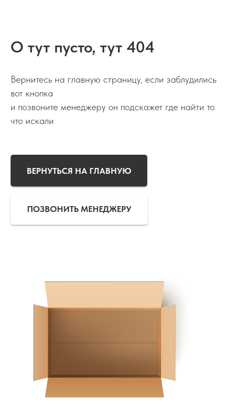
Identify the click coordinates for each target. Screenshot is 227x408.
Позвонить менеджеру (79, 209)
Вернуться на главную (79, 171)
